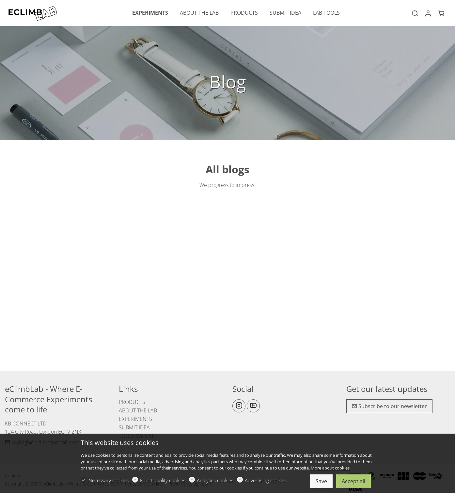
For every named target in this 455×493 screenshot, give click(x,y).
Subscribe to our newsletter (389, 406)
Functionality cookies (162, 480)
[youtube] (253, 405)
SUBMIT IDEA (134, 427)
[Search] (414, 13)
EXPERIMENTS (135, 419)
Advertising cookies (266, 480)
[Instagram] (238, 405)
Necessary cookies (108, 480)
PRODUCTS (132, 402)
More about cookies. (331, 468)
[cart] (440, 13)
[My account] (427, 13)
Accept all (353, 481)
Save (321, 481)
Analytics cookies (215, 480)
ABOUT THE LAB (138, 410)
